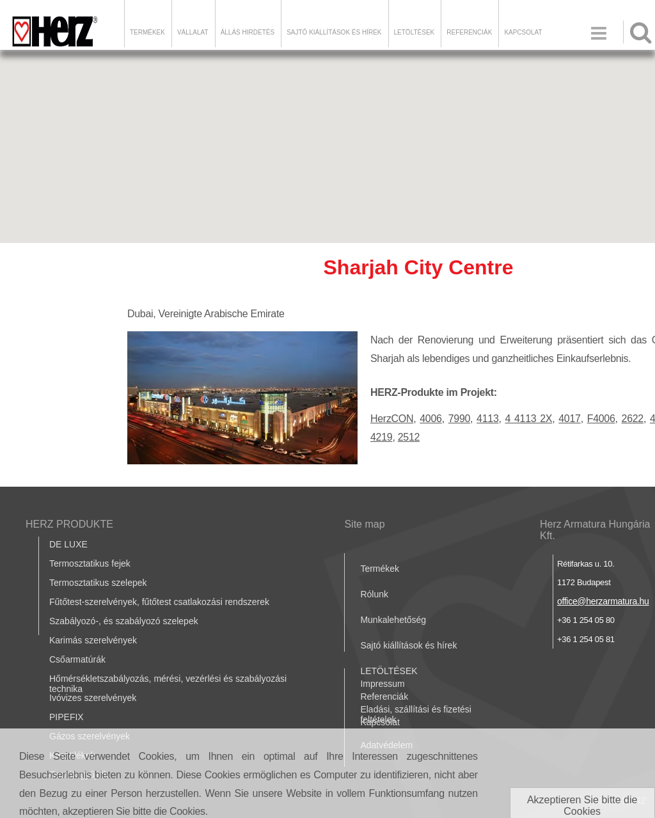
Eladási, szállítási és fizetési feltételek (415, 714)
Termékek (147, 32)
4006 (430, 418)
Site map (364, 524)
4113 (487, 418)
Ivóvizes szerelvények (92, 698)
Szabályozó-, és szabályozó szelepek (123, 621)
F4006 (601, 418)
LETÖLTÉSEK (414, 32)
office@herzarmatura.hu (603, 601)
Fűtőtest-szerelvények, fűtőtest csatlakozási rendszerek (159, 602)
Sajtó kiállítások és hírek (334, 32)
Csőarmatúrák (77, 659)
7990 (459, 418)
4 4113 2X (529, 418)
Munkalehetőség (393, 620)
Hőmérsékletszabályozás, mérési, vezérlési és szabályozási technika (168, 683)
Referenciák (469, 32)
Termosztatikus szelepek (98, 583)
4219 (381, 437)
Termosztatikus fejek (89, 563)
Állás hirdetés (247, 32)
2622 (632, 418)
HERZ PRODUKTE (69, 524)
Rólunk (374, 594)
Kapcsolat (523, 32)
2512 (409, 437)
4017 (569, 418)
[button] (327, 135)
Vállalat (193, 32)
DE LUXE (68, 544)
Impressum (382, 684)
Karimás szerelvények (93, 640)
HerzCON (391, 418)
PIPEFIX (66, 717)
